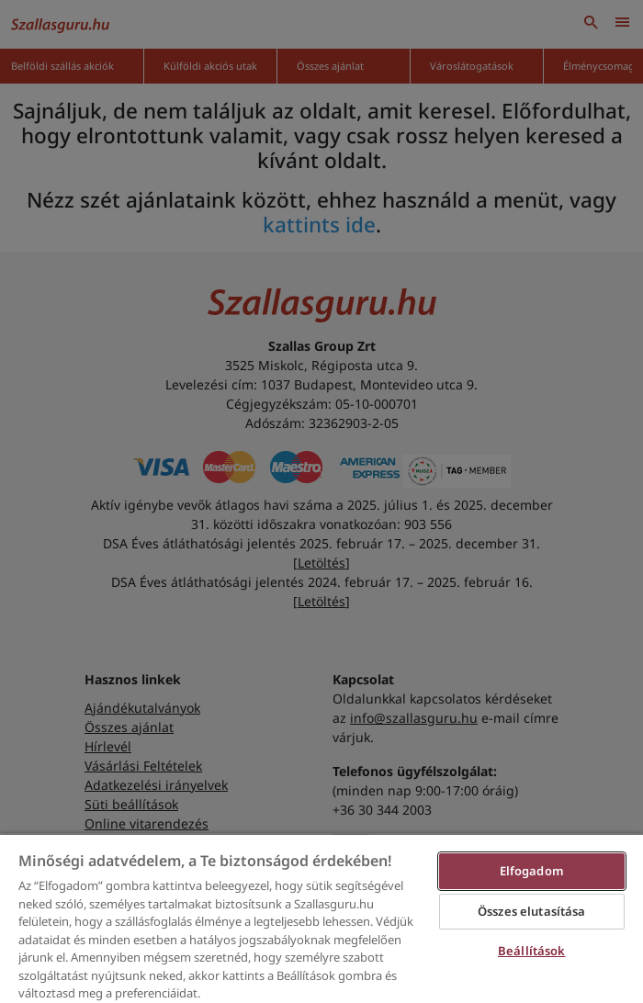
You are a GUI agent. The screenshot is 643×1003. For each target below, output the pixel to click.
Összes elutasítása (531, 911)
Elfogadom (532, 870)
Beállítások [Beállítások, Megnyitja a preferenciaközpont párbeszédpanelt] (531, 950)
